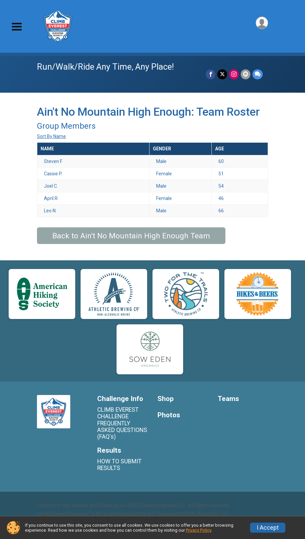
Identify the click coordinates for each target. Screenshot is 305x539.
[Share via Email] (245, 74)
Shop (165, 399)
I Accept (268, 527)
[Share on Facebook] (210, 74)
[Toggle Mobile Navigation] (16, 27)
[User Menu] (262, 23)
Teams (228, 399)
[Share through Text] (257, 74)
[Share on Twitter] (222, 74)
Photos (168, 415)
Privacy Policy (198, 530)
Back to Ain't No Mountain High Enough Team (131, 235)
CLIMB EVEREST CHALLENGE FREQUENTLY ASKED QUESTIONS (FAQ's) (122, 423)
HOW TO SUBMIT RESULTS (119, 464)
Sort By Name (51, 136)
